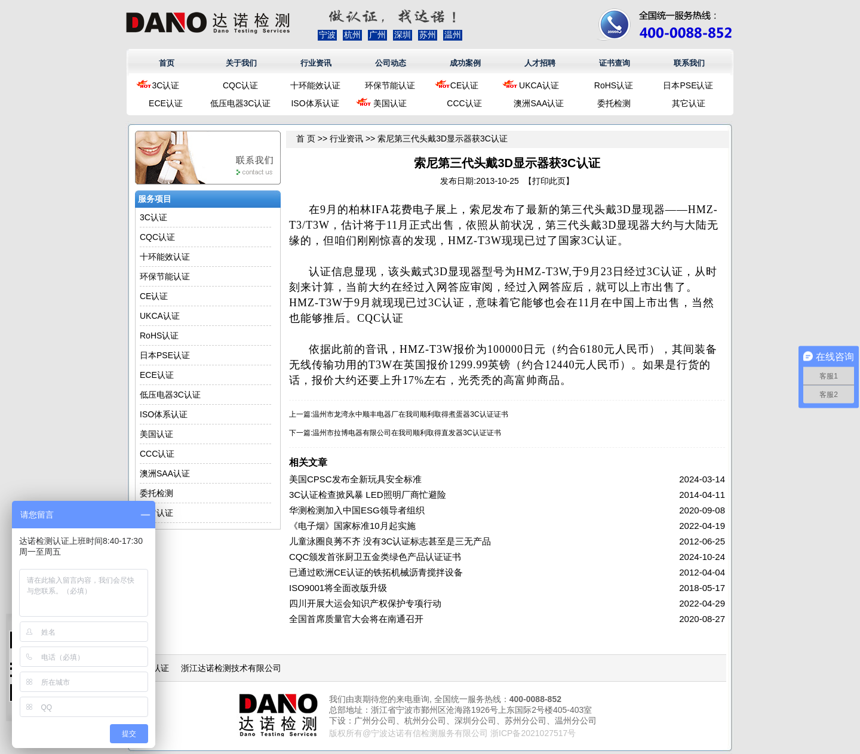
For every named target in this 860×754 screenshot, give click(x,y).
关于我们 (241, 63)
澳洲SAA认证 (539, 103)
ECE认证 (166, 103)
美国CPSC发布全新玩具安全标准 (355, 479)
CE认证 (464, 85)
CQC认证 (240, 85)
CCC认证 (464, 103)
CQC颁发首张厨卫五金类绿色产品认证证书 (375, 557)
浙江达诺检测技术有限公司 (231, 668)
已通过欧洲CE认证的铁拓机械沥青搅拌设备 (376, 572)
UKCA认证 (539, 85)
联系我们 (689, 63)
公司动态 (390, 63)
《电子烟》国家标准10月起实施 (352, 526)
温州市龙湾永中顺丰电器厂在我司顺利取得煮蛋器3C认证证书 (410, 414)
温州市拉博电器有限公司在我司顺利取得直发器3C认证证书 (406, 433)
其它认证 (688, 103)
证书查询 (614, 63)
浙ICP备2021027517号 (533, 733)
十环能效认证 (315, 85)
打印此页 (549, 181)
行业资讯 (315, 63)
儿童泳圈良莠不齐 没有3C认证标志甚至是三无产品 (390, 541)
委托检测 (614, 103)
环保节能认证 (390, 85)
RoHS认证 (613, 85)
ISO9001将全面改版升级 (338, 588)
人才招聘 (539, 63)
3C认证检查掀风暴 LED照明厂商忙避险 (367, 495)
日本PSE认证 (688, 85)
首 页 (305, 138)
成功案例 (465, 63)
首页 (166, 63)
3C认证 (166, 85)
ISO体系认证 (315, 103)
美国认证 (390, 103)
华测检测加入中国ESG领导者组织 (357, 510)
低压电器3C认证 (240, 103)
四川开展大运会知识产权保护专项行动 (365, 603)
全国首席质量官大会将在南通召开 (356, 619)
